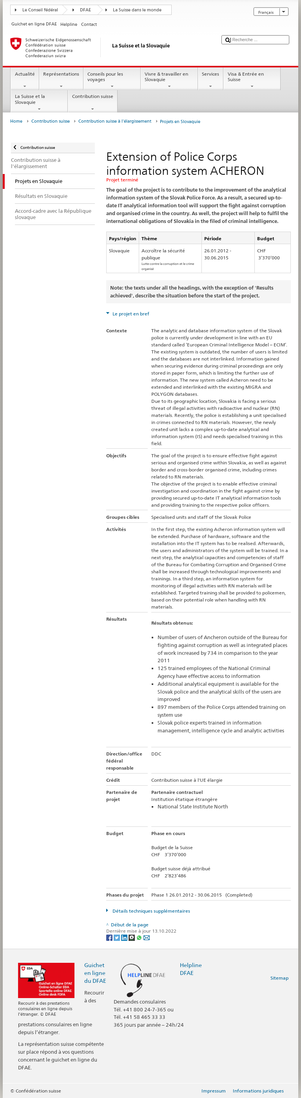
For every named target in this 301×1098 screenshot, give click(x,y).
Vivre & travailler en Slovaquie (169, 80)
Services (210, 80)
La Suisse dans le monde (137, 10)
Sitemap (279, 978)
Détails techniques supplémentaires (150, 911)
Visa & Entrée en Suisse (252, 80)
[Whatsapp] (139, 937)
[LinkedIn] (125, 937)
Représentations (61, 80)
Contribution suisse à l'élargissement (114, 121)
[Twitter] (117, 937)
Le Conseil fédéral (40, 10)
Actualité (24, 80)
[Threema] (132, 937)
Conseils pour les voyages (112, 80)
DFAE (85, 10)
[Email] (146, 937)
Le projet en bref (130, 314)
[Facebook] (110, 937)
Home (16, 121)
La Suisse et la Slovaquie (39, 102)
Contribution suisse (92, 102)
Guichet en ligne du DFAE (95, 973)
